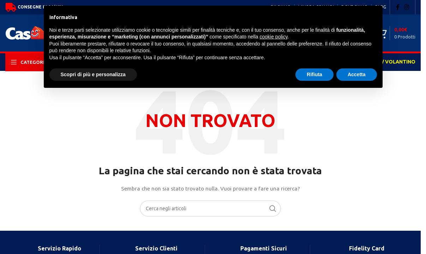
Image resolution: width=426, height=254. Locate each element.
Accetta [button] (357, 74)
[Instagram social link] (407, 7)
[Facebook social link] (398, 7)
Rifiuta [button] (314, 74)
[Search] (210, 208)
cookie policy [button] (273, 37)
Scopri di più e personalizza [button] (93, 74)
